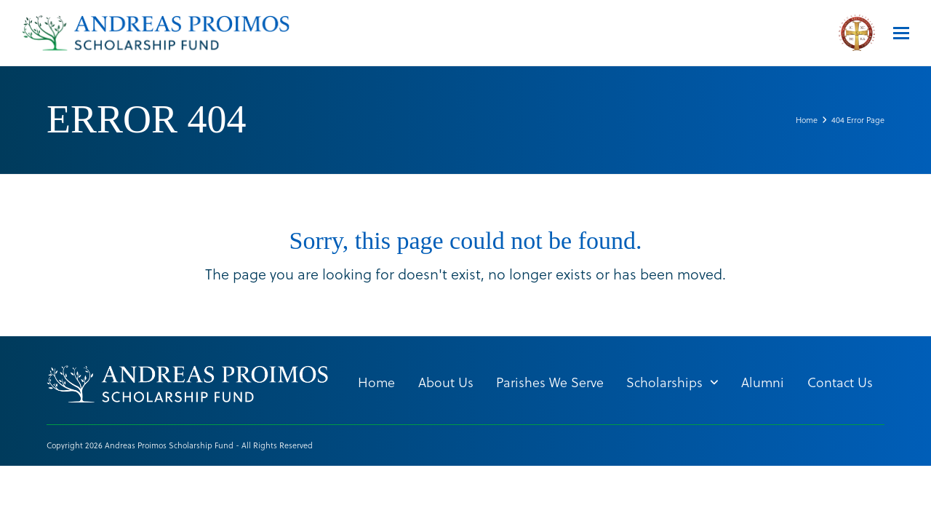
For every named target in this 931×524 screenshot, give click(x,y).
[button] (901, 33)
